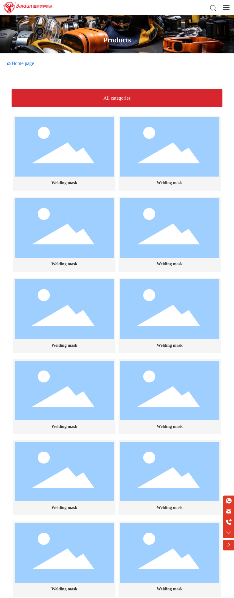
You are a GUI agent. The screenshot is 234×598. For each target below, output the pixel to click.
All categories (116, 98)
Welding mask (64, 183)
